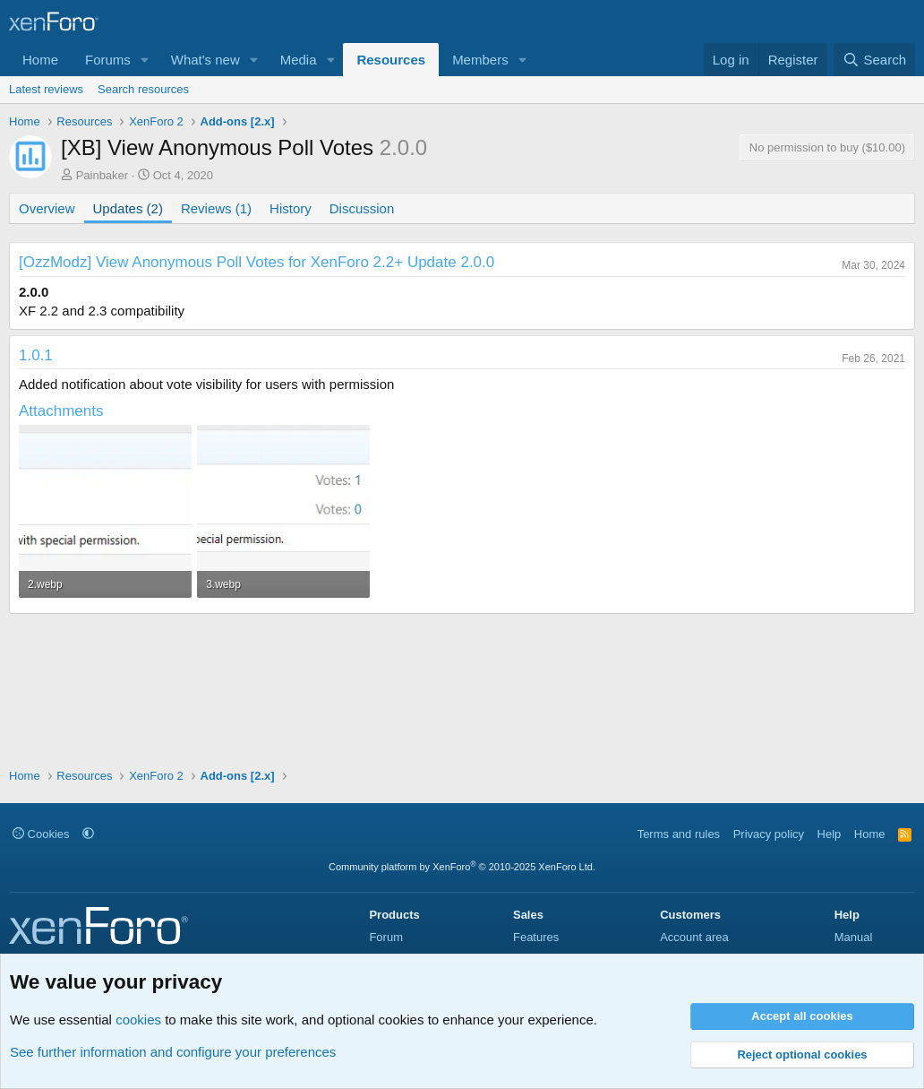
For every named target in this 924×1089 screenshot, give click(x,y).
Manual (853, 937)
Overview (47, 208)
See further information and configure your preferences (173, 1051)
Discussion (362, 208)
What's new (205, 59)
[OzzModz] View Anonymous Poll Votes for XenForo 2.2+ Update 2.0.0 (256, 262)
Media (298, 59)
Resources (390, 59)
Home (40, 59)
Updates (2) (128, 208)
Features (536, 937)
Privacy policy (768, 834)
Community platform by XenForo (462, 866)
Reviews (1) (216, 208)
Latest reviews (46, 89)
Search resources (143, 89)
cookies (138, 1019)
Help (829, 834)
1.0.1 (36, 355)
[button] (145, 59)
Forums (108, 59)
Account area (694, 937)
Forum (386, 937)
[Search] (874, 59)
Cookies (41, 834)
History (291, 208)
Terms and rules (678, 834)
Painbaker (102, 175)
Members (480, 59)
